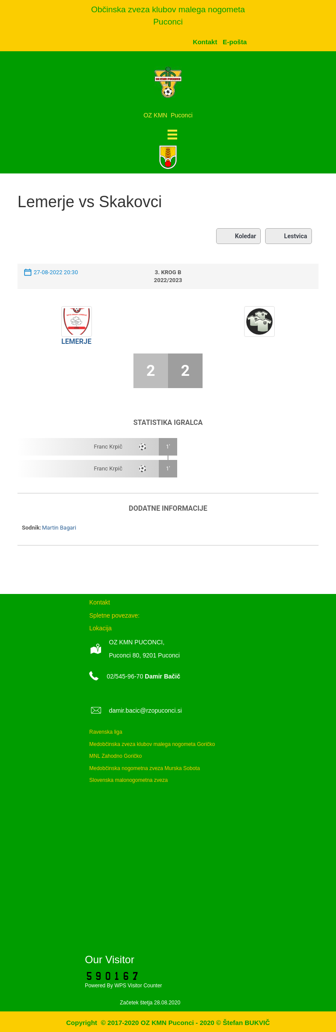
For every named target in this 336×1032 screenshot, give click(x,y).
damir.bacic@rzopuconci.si (145, 710)
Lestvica (288, 236)
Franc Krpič (108, 446)
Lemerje (76, 341)
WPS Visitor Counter (138, 986)
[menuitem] (235, 42)
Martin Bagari (59, 527)
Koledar (238, 236)
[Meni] (172, 134)
